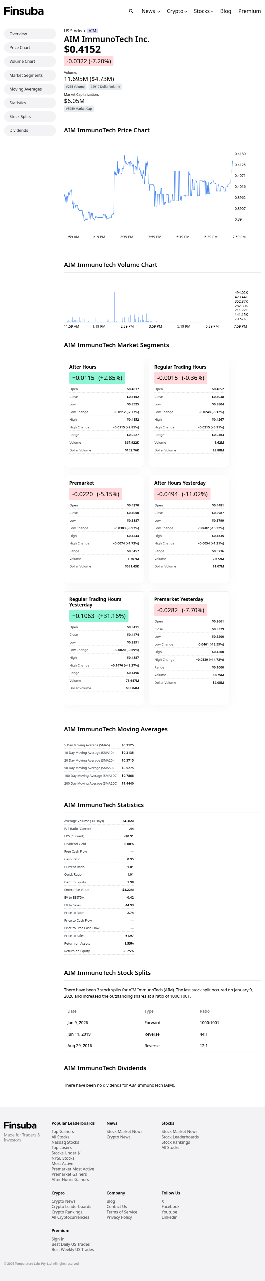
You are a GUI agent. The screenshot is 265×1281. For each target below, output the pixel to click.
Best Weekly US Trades (73, 1249)
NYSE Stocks (63, 1158)
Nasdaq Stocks (65, 1142)
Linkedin (170, 1217)
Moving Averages (26, 89)
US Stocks (73, 31)
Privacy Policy (119, 1217)
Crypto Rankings (67, 1212)
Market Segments (26, 75)
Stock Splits (20, 116)
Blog (226, 11)
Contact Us (116, 1206)
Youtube (169, 1212)
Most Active (62, 1163)
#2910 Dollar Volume (105, 87)
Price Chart (20, 47)
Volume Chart (22, 61)
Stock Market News (124, 1131)
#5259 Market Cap (79, 109)
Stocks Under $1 (67, 1153)
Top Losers (62, 1147)
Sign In (58, 1239)
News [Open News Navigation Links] (151, 11)
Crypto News (118, 1137)
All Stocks (60, 1137)
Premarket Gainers (69, 1174)
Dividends (19, 130)
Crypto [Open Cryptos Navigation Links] (177, 11)
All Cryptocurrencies (70, 1217)
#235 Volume (75, 87)
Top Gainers (63, 1131)
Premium (249, 11)
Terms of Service (121, 1212)
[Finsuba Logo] (24, 11)
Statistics (18, 103)
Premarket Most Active (73, 1169)
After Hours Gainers (70, 1179)
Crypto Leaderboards (71, 1206)
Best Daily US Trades (71, 1244)
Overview (18, 34)
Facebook (171, 1206)
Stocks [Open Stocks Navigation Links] (203, 11)
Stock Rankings (176, 1142)
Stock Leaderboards (180, 1137)
